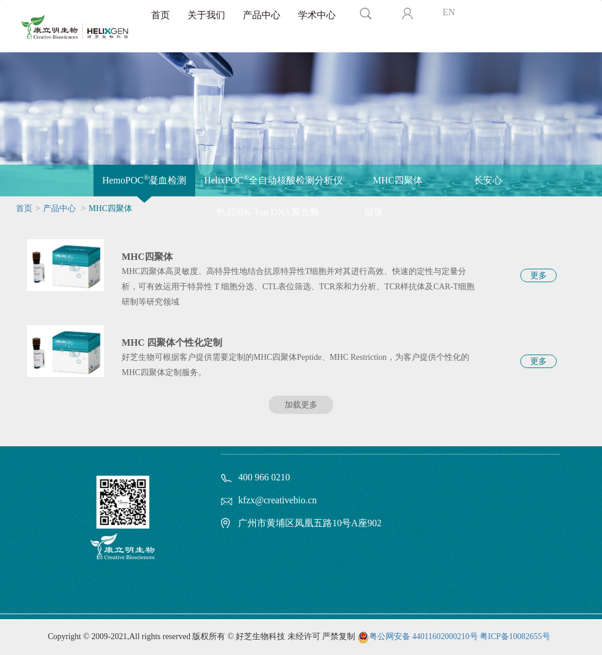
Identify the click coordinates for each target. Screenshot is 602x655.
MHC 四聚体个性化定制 (172, 342)
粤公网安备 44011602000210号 (423, 636)
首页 (160, 15)
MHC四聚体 (397, 180)
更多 (538, 275)
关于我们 (206, 15)
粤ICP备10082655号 (515, 636)
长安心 (488, 180)
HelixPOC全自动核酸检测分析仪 (273, 179)
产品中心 (261, 15)
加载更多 (301, 404)
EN (449, 12)
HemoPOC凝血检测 (144, 179)
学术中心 (317, 15)
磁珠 (373, 212)
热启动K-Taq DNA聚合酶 (267, 212)
